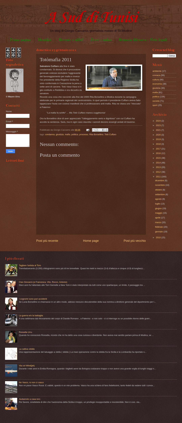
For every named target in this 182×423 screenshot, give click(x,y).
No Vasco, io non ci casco (31, 382)
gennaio (159, 231)
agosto (158, 199)
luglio (158, 203)
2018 (158, 144)
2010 (158, 237)
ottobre (158, 189)
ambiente (157, 71)
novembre (160, 185)
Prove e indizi (101, 40)
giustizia (60, 134)
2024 (158, 121)
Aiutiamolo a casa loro (29, 399)
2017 (158, 148)
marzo (158, 222)
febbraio (159, 227)
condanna (50, 134)
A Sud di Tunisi (91, 18)
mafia (67, 134)
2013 (158, 167)
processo (83, 134)
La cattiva (27, 349)
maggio (159, 213)
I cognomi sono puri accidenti (33, 299)
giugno (158, 208)
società (156, 101)
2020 (158, 134)
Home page (91, 240)
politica (74, 134)
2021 (158, 130)
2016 (158, 153)
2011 (158, 176)
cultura (156, 79)
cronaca (156, 75)
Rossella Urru (25, 332)
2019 (158, 139)
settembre (160, 194)
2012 (158, 172)
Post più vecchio (135, 240)
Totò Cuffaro (110, 134)
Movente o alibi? (71, 40)
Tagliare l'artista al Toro (30, 265)
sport (155, 105)
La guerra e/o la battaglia (31, 315)
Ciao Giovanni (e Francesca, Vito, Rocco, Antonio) (43, 282)
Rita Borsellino (96, 134)
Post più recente (47, 240)
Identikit (44, 40)
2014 (158, 162)
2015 (158, 158)
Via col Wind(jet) (27, 365)
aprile (158, 217)
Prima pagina (20, 40)
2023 (158, 125)
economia (157, 84)
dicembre (160, 180)
